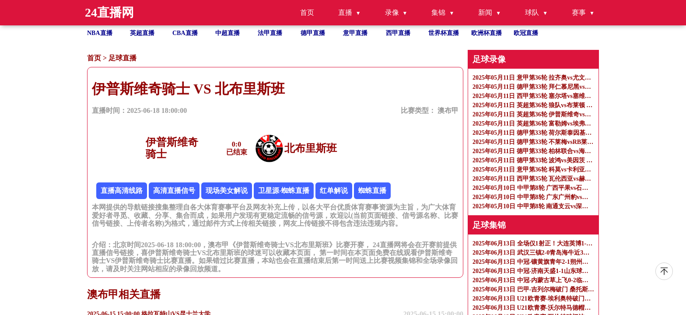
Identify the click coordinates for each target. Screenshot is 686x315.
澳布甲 (448, 110)
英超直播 (142, 33)
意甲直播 (355, 33)
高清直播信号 (174, 190)
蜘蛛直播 (372, 190)
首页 (307, 12)
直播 (345, 12)
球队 (532, 12)
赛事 (579, 12)
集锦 (438, 12)
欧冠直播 (526, 33)
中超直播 (227, 33)
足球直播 (122, 58)
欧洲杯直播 (486, 33)
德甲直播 (313, 33)
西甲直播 (398, 33)
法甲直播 (270, 33)
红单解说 (334, 190)
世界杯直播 (443, 33)
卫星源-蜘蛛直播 (283, 190)
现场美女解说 (227, 190)
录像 (392, 12)
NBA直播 (99, 33)
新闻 (485, 12)
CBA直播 (185, 33)
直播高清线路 (122, 190)
